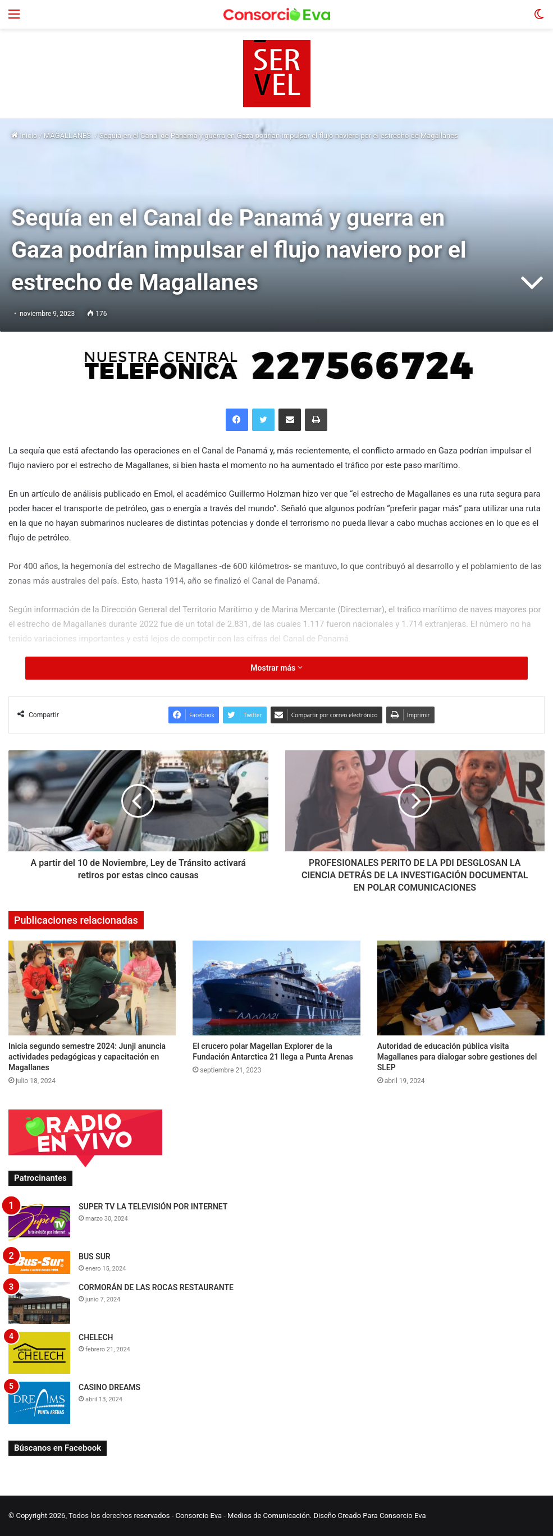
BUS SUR (95, 1256)
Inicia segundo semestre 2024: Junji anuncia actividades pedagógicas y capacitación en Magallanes (87, 1057)
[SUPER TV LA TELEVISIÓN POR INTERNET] (39, 1222)
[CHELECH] (39, 1353)
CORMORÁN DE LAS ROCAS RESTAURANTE (156, 1287)
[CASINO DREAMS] (39, 1403)
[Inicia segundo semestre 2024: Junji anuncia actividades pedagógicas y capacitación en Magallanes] (92, 988)
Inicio (24, 135)
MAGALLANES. (68, 135)
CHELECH (96, 1337)
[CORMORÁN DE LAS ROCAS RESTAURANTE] (39, 1303)
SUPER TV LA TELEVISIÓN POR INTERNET (153, 1206)
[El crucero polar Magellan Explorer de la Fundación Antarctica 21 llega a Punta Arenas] (276, 988)
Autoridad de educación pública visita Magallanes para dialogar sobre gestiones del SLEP (457, 1057)
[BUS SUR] (39, 1262)
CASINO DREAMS (109, 1387)
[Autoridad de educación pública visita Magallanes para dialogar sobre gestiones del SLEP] (461, 988)
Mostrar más (276, 667)
